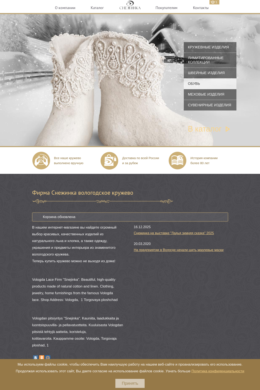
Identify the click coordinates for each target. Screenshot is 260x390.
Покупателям (166, 7)
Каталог (97, 7)
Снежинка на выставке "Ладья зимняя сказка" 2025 (174, 233)
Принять (130, 383)
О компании (65, 7)
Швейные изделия (206, 73)
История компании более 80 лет (204, 160)
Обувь (194, 84)
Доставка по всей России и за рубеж (140, 160)
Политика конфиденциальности (217, 371)
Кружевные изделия (208, 47)
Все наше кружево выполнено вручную (69, 160)
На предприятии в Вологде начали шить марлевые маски (179, 250)
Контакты (201, 7)
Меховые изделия (206, 94)
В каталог (205, 129)
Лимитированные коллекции (206, 60)
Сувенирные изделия (209, 105)
